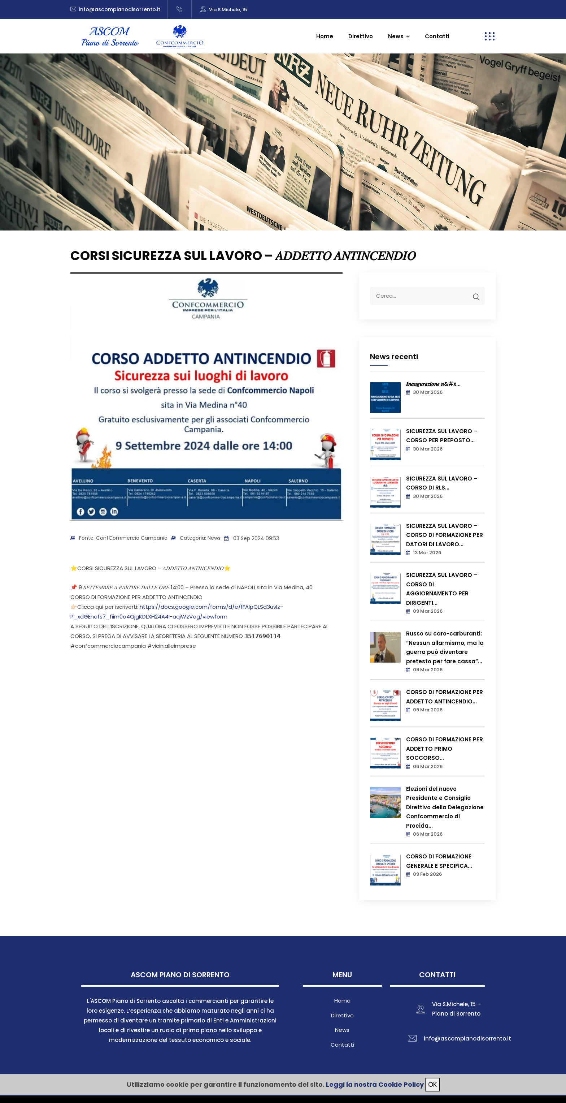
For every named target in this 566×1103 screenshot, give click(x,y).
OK (432, 1084)
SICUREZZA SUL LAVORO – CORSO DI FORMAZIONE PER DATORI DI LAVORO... (444, 535)
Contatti (437, 36)
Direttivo (360, 36)
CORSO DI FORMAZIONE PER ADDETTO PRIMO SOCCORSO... (444, 749)
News (396, 36)
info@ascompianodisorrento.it (119, 9)
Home (324, 36)
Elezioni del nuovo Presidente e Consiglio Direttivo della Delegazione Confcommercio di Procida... (445, 807)
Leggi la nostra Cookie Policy (375, 1084)
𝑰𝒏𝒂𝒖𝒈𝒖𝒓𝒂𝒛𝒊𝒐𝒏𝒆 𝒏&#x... (433, 384)
